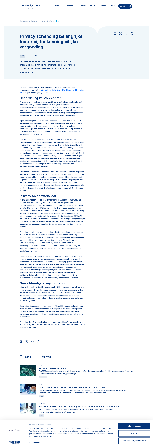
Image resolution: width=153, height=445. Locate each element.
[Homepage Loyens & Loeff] (30, 6)
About (92, 6)
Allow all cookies (134, 424)
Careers (103, 6)
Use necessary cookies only (134, 439)
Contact (114, 6)
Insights (34, 21)
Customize (134, 431)
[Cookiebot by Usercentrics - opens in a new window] (14, 440)
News (58, 21)
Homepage (24, 21)
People (83, 6)
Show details (34, 441)
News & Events (46, 21)
